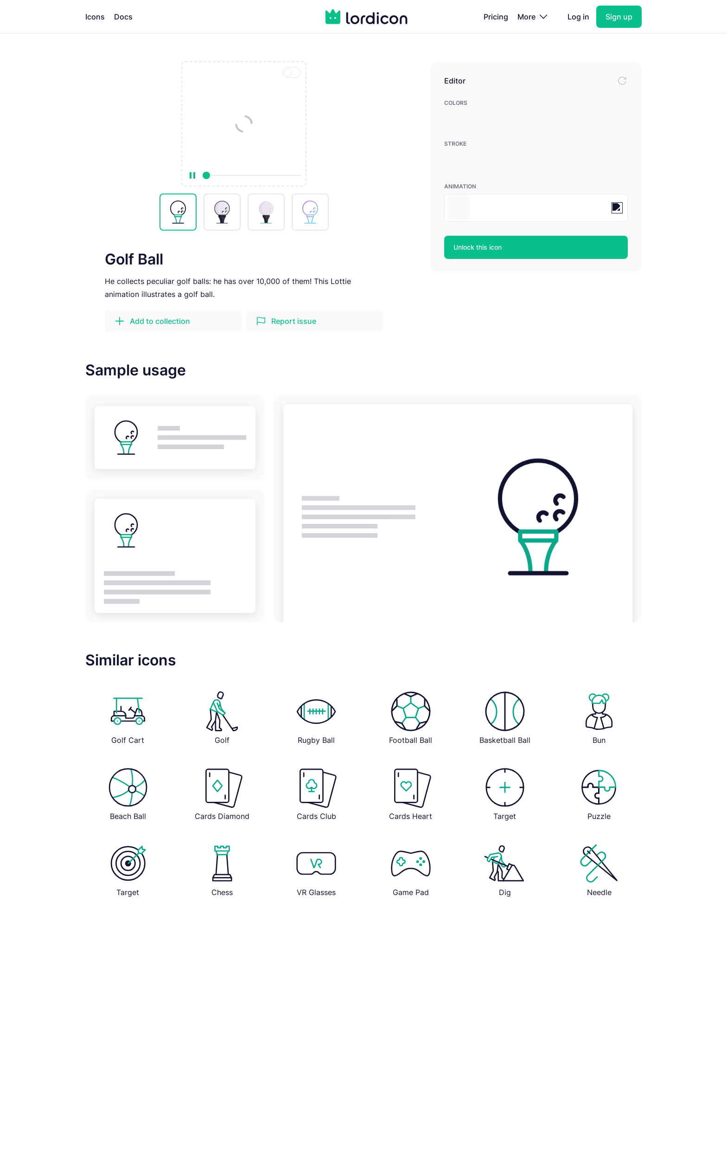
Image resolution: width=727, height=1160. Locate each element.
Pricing (496, 16)
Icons (95, 16)
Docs (123, 16)
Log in (578, 16)
